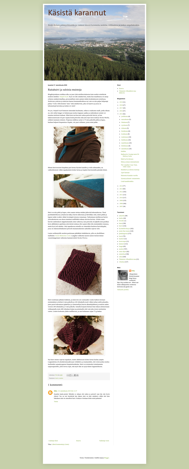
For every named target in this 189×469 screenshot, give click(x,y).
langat (121, 246)
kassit (121, 236)
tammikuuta (125, 149)
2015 (121, 114)
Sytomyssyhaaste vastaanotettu (130, 178)
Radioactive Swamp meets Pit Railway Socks (130, 155)
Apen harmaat (125, 172)
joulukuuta (124, 116)
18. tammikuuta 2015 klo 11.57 (67, 391)
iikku (55, 391)
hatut (120, 223)
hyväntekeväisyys (124, 228)
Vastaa (56, 401)
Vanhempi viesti (104, 441)
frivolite (121, 221)
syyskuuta (124, 125)
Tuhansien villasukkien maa (127, 259)
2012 (121, 192)
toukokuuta (124, 137)
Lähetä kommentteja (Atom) (60, 444)
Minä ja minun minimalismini (130, 162)
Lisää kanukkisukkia (127, 181)
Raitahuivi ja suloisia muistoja (130, 170)
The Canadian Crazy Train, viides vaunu (129, 166)
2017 (121, 108)
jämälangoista (123, 233)
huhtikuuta (124, 140)
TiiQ (133, 271)
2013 (121, 189)
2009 (121, 200)
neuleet (61, 378)
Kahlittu (123, 151)
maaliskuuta (125, 143)
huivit (56, 378)
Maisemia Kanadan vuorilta (129, 175)
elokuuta (124, 128)
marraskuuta (125, 119)
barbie (121, 218)
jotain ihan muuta (124, 231)
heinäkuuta (124, 131)
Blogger (106, 458)
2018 (121, 105)
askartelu (122, 216)
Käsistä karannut (77, 13)
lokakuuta (124, 122)
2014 (121, 186)
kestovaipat (122, 241)
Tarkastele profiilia (123, 290)
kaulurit (121, 239)
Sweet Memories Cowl (63, 236)
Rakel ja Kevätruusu (127, 159)
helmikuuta (124, 146)
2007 (121, 206)
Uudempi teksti (53, 441)
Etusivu (78, 441)
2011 (121, 195)
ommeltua (122, 254)
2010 (121, 197)
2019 (121, 102)
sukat (120, 257)
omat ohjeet (122, 251)
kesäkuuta (124, 134)
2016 (121, 111)
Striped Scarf (64, 97)
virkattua (122, 262)
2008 (121, 203)
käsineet (121, 244)
